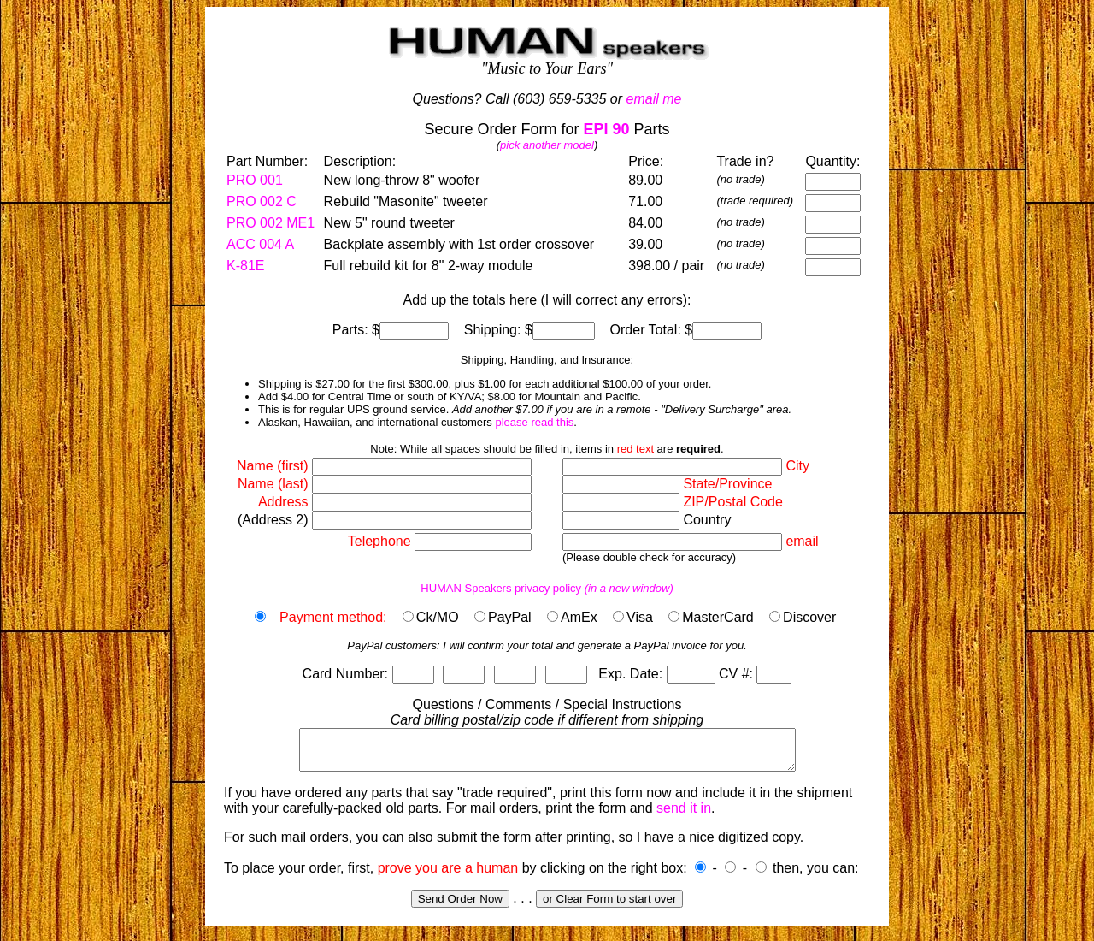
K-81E (245, 265)
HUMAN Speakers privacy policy (547, 588)
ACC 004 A (260, 244)
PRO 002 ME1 (270, 223)
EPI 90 (606, 129)
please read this (534, 422)
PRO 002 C (261, 201)
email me (654, 99)
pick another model (547, 145)
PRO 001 (254, 180)
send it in (683, 815)
